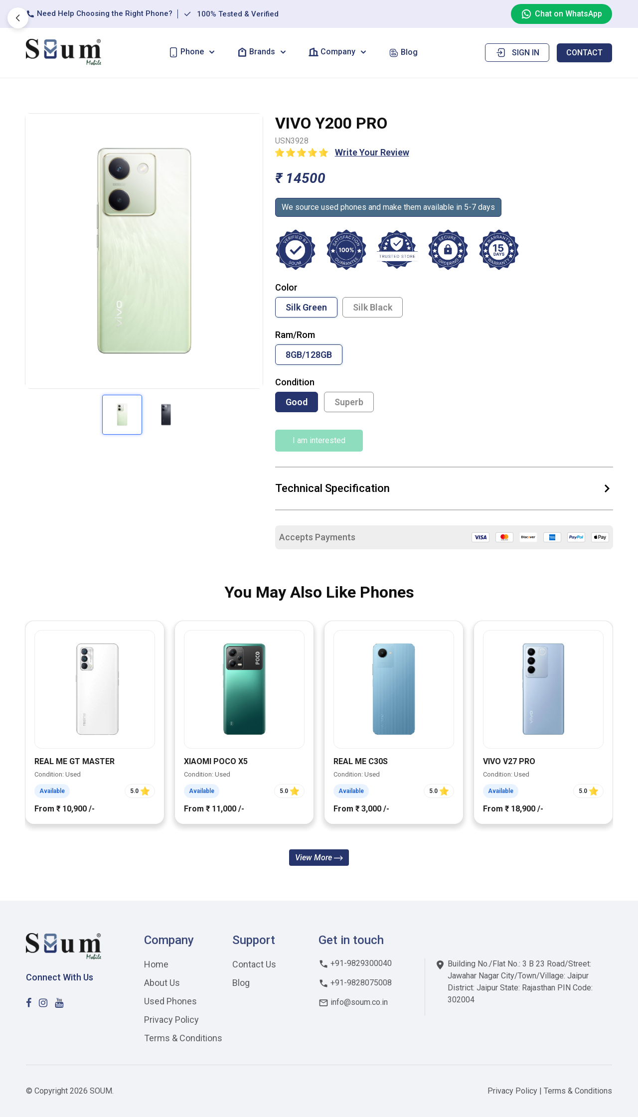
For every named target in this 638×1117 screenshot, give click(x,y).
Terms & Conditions (183, 1038)
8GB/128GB (309, 354)
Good (297, 402)
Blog (241, 982)
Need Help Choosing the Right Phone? (99, 13)
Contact (584, 52)
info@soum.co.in (353, 1002)
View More (319, 857)
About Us (162, 982)
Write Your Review (372, 152)
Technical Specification (444, 488)
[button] (192, 52)
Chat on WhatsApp (561, 13)
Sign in (517, 52)
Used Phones (170, 1001)
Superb (348, 402)
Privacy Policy (171, 1019)
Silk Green (306, 307)
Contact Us (254, 964)
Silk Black (372, 307)
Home (156, 964)
